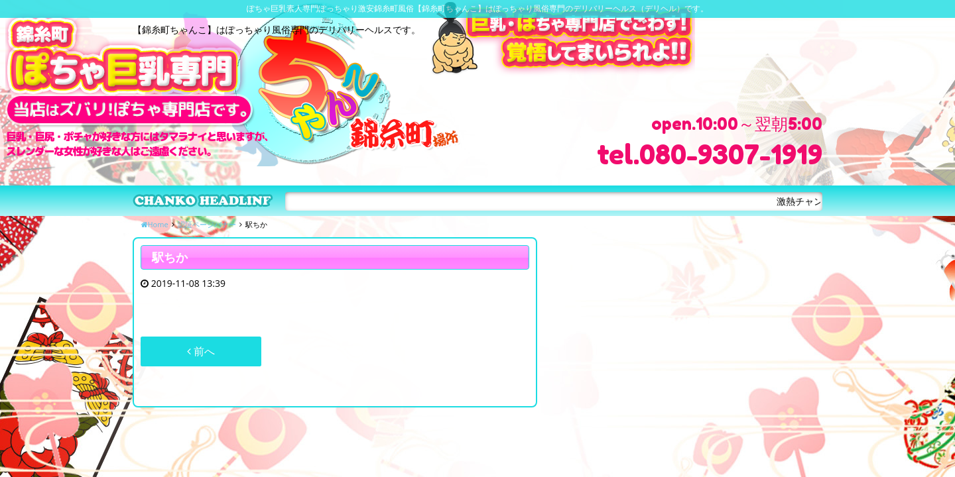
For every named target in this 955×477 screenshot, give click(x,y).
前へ (201, 351)
